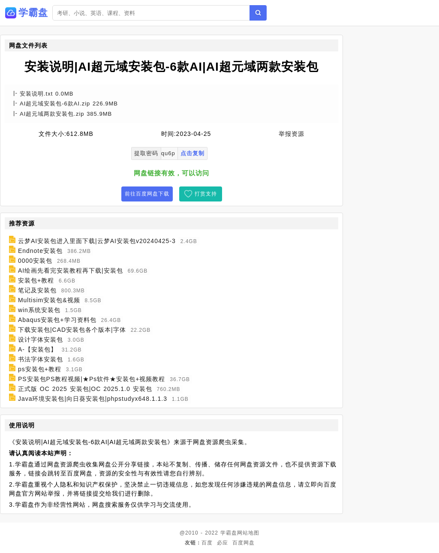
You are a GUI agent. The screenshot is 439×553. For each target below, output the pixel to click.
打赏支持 (206, 194)
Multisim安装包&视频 (49, 300)
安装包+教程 (36, 280)
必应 (222, 543)
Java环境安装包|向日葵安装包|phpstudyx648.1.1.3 (92, 398)
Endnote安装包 (40, 250)
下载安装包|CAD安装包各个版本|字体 (72, 329)
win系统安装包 (39, 310)
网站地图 (248, 533)
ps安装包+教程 (39, 369)
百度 (207, 543)
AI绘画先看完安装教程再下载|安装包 (70, 270)
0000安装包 (35, 260)
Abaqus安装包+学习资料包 (57, 319)
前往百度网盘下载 (147, 194)
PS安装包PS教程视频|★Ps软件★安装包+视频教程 (91, 379)
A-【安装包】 (37, 349)
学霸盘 (228, 533)
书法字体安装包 (40, 359)
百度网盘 (243, 543)
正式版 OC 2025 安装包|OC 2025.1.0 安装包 (85, 388)
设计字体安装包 (40, 339)
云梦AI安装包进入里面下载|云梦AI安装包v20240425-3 (97, 240)
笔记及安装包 (37, 290)
